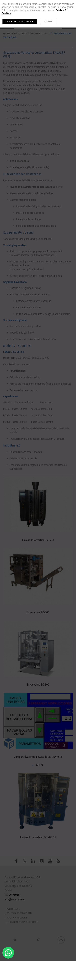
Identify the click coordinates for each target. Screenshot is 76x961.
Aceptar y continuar (19, 21)
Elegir (48, 21)
